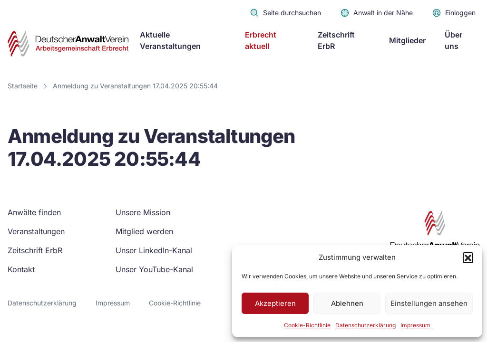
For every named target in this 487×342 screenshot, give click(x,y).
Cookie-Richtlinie (307, 325)
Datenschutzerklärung (365, 325)
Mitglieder (407, 40)
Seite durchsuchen (285, 13)
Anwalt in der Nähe (376, 13)
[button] (468, 257)
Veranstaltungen (36, 231)
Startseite (23, 86)
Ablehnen (347, 303)
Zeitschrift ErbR (336, 40)
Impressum (415, 325)
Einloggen (454, 13)
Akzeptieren (275, 303)
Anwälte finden (34, 212)
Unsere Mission (143, 212)
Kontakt (21, 269)
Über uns (453, 40)
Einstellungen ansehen (429, 303)
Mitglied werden (144, 231)
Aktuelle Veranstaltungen (170, 40)
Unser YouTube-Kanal (154, 269)
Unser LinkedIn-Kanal (154, 250)
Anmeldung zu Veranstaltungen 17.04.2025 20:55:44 (135, 86)
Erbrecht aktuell (260, 40)
